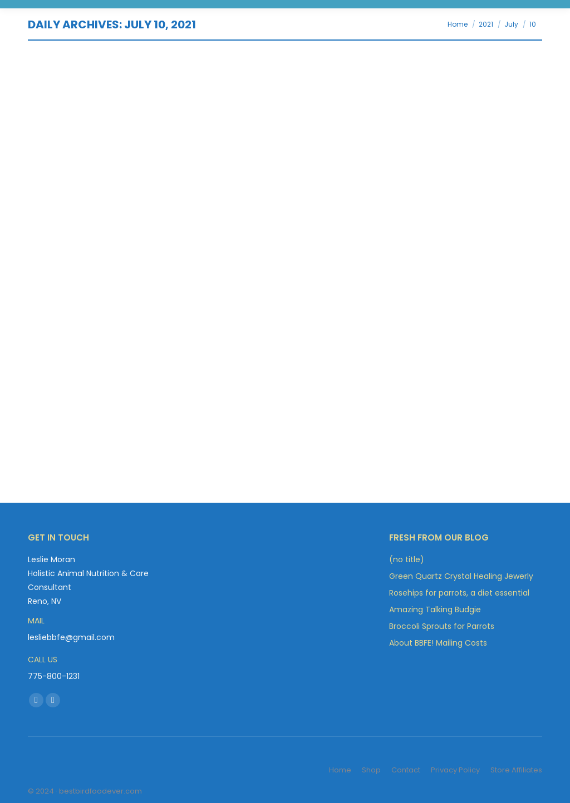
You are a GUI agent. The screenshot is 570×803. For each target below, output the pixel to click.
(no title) (406, 559)
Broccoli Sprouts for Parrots (441, 626)
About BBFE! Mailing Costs (438, 642)
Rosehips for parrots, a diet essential (459, 592)
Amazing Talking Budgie (435, 609)
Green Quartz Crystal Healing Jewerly (461, 576)
